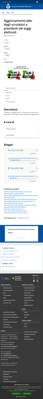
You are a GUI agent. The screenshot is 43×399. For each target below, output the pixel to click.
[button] (21, 396)
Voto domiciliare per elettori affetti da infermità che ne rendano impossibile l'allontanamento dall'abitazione (20, 206)
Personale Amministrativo (9, 300)
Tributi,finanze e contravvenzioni (10, 317)
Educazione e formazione (9, 312)
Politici (4, 298)
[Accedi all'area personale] (37, 2)
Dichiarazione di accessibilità (9, 381)
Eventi (25, 326)
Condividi (7, 40)
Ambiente (5, 319)
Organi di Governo (7, 288)
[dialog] (21, 391)
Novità (7, 12)
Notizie (25, 312)
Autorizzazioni (6, 324)
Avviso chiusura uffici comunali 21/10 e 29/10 (16, 213)
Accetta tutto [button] (16, 393)
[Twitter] (37, 279)
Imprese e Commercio (29, 295)
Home (3, 12)
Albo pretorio (6, 374)
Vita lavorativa (27, 293)
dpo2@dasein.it (8, 354)
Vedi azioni (7, 43)
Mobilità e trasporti (28, 305)
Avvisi (12, 12)
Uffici (4, 293)
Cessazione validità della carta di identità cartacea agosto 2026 (20, 199)
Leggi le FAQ (27, 336)
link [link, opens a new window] (34, 390)
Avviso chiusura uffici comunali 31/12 (13, 209)
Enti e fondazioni (7, 295)
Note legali (5, 379)
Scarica (32, 153)
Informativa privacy (7, 376)
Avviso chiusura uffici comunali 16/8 (13, 203)
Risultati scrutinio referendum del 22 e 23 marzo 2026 (18, 191)
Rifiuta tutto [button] (27, 393)
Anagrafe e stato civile (29, 288)
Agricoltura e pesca (7, 327)
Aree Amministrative (8, 290)
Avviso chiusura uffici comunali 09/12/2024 (15, 211)
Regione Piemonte (6, 2)
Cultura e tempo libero (29, 290)
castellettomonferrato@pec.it (10, 346)
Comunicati (26, 314)
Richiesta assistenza (29, 339)
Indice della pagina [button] (10, 88)
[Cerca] (40, 6)
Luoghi (25, 323)
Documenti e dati (7, 302)
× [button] (41, 384)
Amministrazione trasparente (10, 371)
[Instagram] (37, 281)
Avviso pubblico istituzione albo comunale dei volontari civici (19, 201)
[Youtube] (34, 281)
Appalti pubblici (27, 298)
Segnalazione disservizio (29, 334)
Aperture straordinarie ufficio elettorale (14, 193)
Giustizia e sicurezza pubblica (10, 314)
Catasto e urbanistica (29, 300)
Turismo (26, 302)
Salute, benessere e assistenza (10, 322)
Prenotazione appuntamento (30, 331)
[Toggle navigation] (3, 6)
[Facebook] (34, 279)
